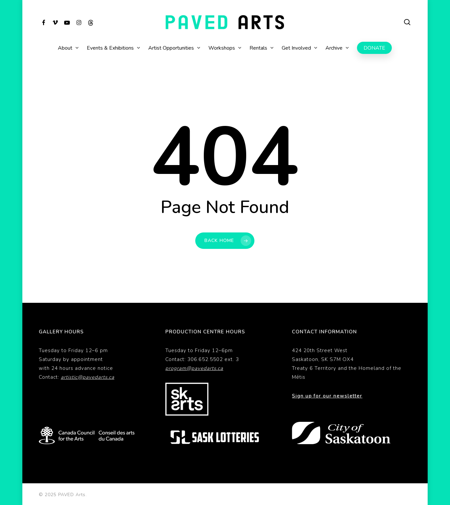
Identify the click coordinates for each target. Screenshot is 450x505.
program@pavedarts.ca (194, 368)
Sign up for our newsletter (327, 396)
